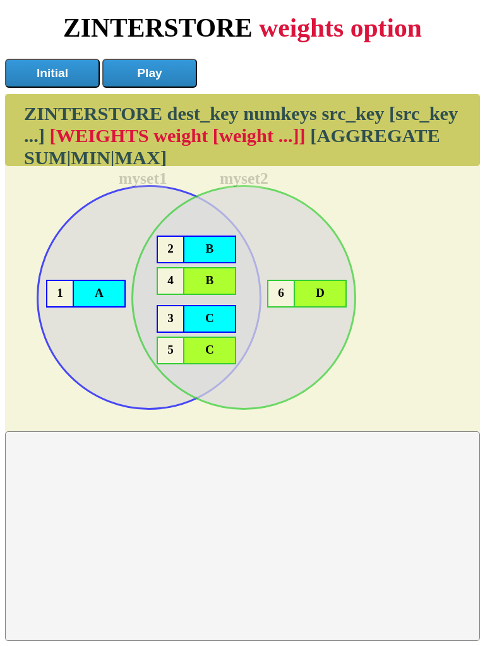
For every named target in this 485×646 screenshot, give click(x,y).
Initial (52, 73)
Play (149, 73)
